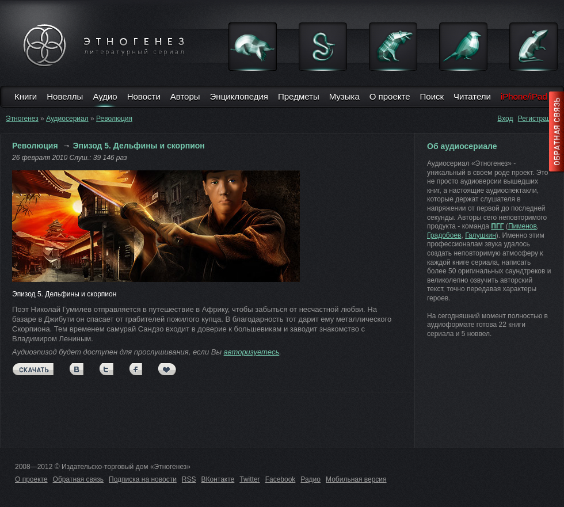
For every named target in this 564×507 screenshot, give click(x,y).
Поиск (432, 96)
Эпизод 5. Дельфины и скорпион (139, 145)
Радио (310, 479)
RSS (189, 479)
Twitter (249, 479)
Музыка (344, 96)
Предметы (298, 96)
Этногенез (22, 119)
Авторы (185, 96)
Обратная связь (78, 479)
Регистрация (538, 119)
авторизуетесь (252, 352)
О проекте (389, 96)
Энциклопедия (239, 96)
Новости (144, 96)
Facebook (280, 479)
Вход (505, 119)
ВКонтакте (218, 479)
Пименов (522, 226)
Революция (114, 119)
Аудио (105, 96)
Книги (25, 96)
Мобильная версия (356, 479)
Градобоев (444, 235)
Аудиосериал (67, 119)
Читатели (472, 96)
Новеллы (65, 96)
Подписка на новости (143, 479)
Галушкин (480, 235)
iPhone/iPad (524, 96)
